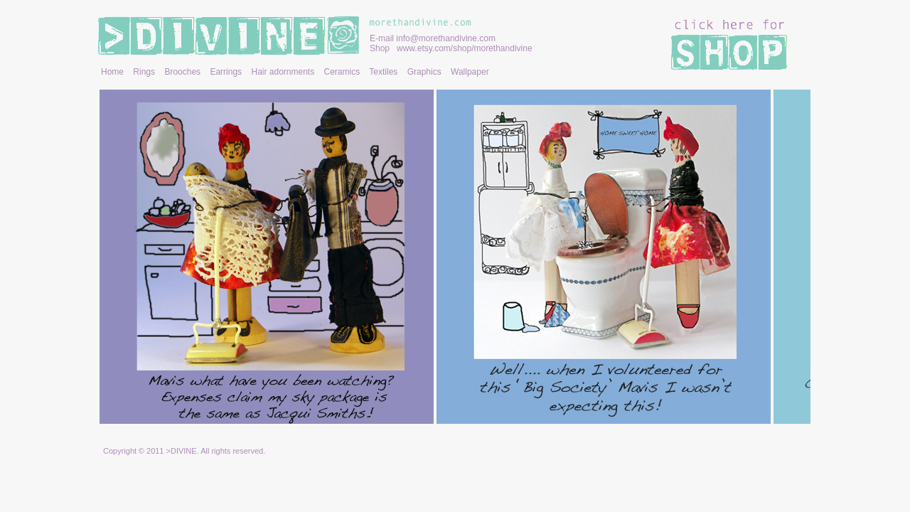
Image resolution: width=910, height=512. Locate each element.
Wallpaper (470, 72)
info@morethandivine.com (446, 38)
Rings (144, 72)
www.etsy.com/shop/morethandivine (464, 48)
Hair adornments (282, 72)
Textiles (383, 72)
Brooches (182, 72)
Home (112, 72)
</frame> (455, 258)
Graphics (424, 72)
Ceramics (342, 72)
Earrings (226, 72)
